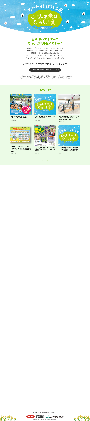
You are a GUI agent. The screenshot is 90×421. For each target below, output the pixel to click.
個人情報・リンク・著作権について (41, 412)
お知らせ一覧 (44, 160)
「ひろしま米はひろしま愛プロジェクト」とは (45, 70)
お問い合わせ (54, 412)
